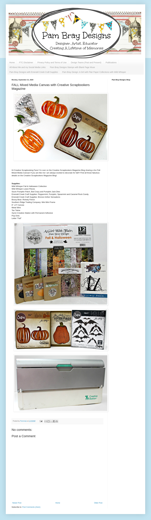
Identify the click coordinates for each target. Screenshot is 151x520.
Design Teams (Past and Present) (86, 62)
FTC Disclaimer (26, 62)
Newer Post (16, 503)
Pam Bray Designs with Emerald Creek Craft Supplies (33, 72)
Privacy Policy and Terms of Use (51, 62)
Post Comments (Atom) (31, 507)
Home (12, 62)
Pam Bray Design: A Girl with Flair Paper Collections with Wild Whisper (94, 72)
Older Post (98, 503)
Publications (111, 62)
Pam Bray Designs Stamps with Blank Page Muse (72, 67)
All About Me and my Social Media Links (27, 67)
